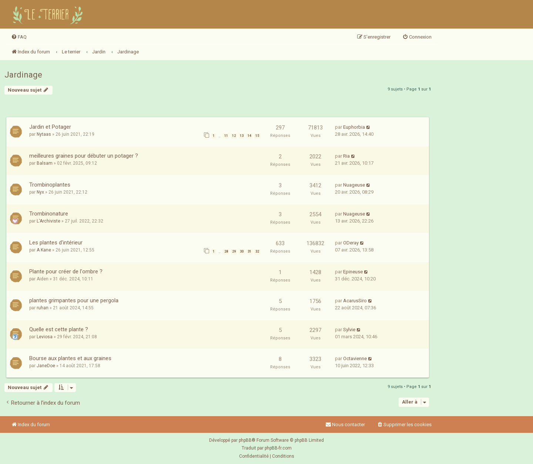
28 (226, 251)
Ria (346, 156)
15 (257, 136)
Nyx (40, 192)
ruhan (42, 307)
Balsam (45, 163)
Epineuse (353, 271)
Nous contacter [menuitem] (345, 424)
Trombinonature (48, 213)
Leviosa (45, 336)
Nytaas (44, 134)
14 (249, 136)
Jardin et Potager (50, 127)
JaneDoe (46, 365)
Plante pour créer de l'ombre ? (66, 271)
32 (257, 251)
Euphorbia (354, 127)
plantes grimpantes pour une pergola (73, 300)
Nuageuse (354, 185)
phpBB (245, 440)
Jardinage (23, 74)
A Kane (44, 250)
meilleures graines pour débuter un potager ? (83, 155)
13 (242, 136)
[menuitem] (19, 37)
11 (226, 136)
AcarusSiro (355, 300)
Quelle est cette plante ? (58, 329)
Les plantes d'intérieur (56, 242)
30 (242, 251)
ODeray (351, 243)
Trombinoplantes (49, 184)
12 (234, 136)
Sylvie (349, 329)
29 (234, 251)
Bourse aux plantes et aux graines (70, 358)
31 (249, 251)
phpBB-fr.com (278, 448)
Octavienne (355, 358)
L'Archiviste (48, 221)
